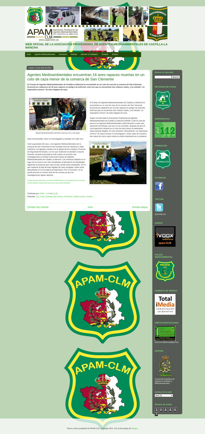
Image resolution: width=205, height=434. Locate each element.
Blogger (135, 428)
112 (37, 196)
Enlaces (115, 54)
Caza (42, 196)
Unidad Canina (79, 196)
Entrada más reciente (37, 207)
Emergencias (51, 196)
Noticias (74, 54)
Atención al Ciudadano (89, 54)
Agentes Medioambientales (45, 54)
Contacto (105, 54)
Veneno (90, 196)
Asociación (63, 54)
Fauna (60, 196)
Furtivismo (68, 196)
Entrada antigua (140, 207)
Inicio (29, 54)
